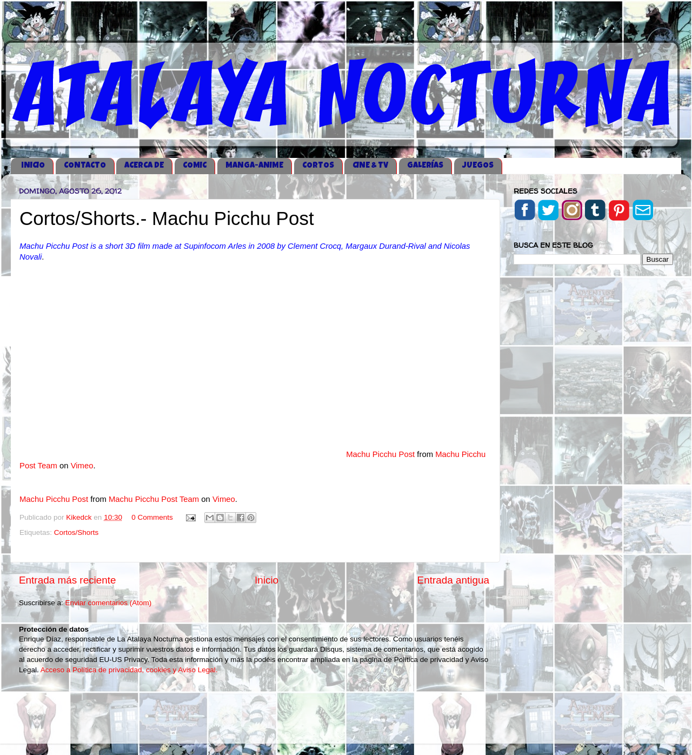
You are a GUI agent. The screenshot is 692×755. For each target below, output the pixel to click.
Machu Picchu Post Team (154, 499)
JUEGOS (478, 166)
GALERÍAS (425, 166)
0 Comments (152, 517)
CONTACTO (85, 166)
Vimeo (82, 465)
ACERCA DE (144, 166)
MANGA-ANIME (254, 166)
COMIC (195, 166)
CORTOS (318, 166)
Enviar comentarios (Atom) (108, 603)
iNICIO (33, 166)
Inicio (266, 580)
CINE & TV (370, 166)
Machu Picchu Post (380, 454)
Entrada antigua (453, 580)
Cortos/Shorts (76, 532)
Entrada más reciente (67, 580)
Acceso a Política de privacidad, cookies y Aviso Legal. (129, 670)
